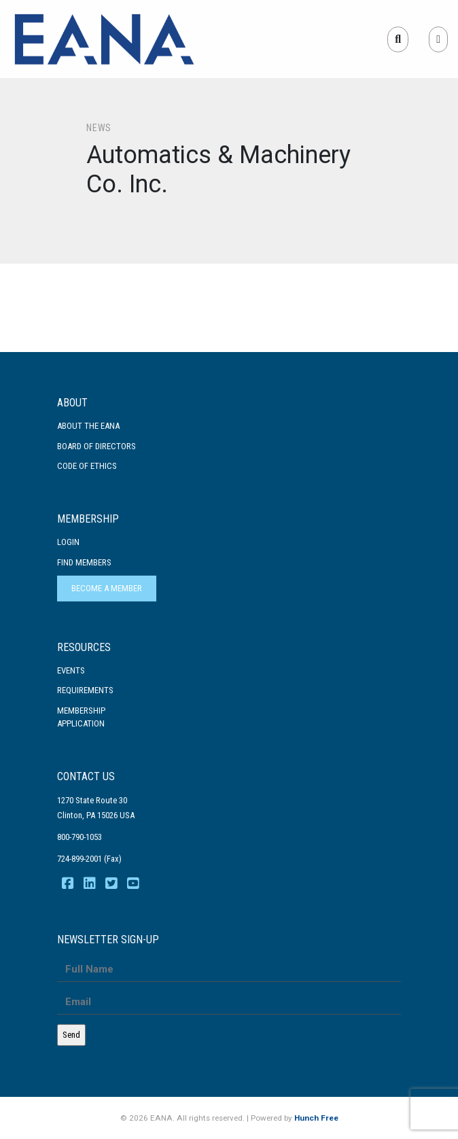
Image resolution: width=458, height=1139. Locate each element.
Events (71, 670)
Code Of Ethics (87, 466)
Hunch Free (316, 1118)
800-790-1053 (79, 837)
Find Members (84, 562)
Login (68, 542)
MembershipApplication (81, 717)
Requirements (85, 690)
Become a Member (106, 588)
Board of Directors (96, 446)
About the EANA (88, 426)
